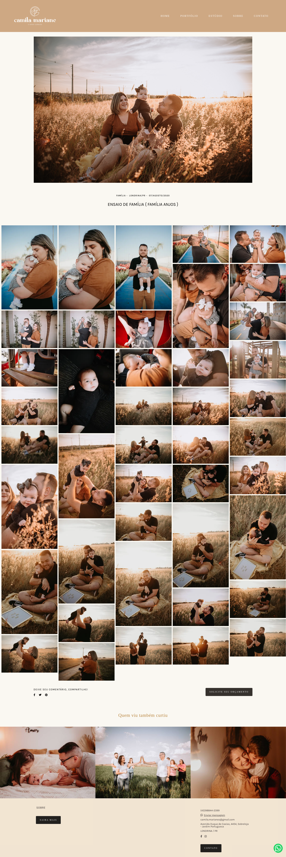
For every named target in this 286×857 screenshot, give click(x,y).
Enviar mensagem (214, 815)
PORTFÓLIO (189, 16)
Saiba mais (48, 820)
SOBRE (238, 16)
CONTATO (261, 16)
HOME (165, 16)
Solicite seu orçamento (229, 692)
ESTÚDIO (216, 16)
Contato (211, 848)
